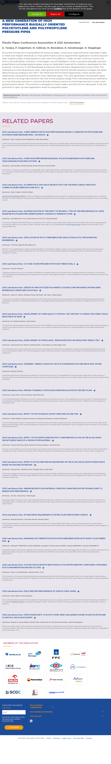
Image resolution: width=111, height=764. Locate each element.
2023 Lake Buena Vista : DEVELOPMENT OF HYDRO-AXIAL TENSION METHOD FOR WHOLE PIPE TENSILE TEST (51, 340)
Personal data (78, 738)
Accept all (35, 14)
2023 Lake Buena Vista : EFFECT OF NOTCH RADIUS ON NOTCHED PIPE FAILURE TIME (40, 414)
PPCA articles (84, 22)
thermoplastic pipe (74, 224)
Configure (75, 14)
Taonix (48, 738)
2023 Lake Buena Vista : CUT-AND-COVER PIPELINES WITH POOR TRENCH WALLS (38, 264)
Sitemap (56, 738)
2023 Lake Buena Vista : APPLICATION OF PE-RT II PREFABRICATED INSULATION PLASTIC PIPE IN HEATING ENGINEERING (49, 239)
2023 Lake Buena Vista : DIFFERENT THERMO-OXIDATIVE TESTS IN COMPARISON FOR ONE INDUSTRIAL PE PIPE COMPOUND (52, 365)
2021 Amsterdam (98, 22)
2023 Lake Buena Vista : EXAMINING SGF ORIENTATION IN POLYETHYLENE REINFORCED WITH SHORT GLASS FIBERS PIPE (53, 539)
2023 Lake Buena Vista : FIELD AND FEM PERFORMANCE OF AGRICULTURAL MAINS (39, 591)
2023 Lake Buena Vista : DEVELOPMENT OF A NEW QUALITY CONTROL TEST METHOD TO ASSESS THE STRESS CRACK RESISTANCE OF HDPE (55, 315)
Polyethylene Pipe (17, 602)
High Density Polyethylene (11, 196)
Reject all (55, 14)
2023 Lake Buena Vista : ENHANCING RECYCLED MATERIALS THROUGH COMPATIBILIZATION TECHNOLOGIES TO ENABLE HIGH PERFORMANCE (52, 489)
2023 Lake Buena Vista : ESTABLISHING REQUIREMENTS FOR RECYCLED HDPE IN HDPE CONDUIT (45, 515)
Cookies (58, 8)
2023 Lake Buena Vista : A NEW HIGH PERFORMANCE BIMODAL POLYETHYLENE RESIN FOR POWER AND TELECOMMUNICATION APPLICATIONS (48, 159)
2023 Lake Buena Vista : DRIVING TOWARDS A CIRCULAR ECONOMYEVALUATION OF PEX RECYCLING (47, 390)
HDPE (23, 196)
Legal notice (66, 738)
